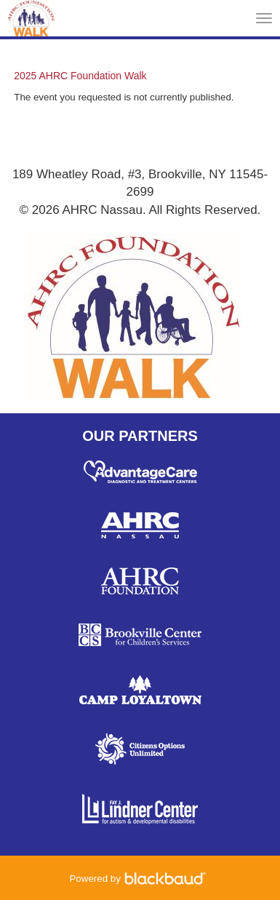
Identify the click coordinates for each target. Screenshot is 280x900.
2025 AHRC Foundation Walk (80, 75)
